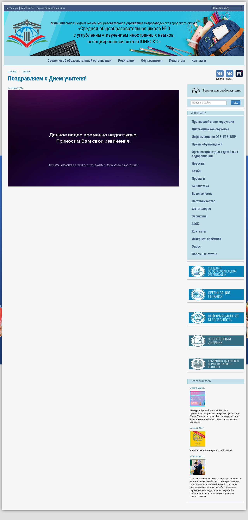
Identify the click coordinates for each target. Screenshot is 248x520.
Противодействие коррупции (213, 122)
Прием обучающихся (207, 144)
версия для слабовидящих (51, 8)
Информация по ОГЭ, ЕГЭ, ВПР (214, 137)
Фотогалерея (201, 209)
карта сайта (27, 8)
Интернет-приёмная (206, 239)
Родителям (126, 60)
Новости (26, 71)
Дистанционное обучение (210, 129)
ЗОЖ (195, 224)
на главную (12, 8)
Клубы (196, 171)
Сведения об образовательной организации (79, 60)
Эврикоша (199, 216)
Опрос (196, 246)
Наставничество (203, 201)
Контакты (199, 60)
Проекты (198, 178)
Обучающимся (151, 60)
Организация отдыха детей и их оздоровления (215, 154)
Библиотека (200, 186)
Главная (12, 71)
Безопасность (202, 194)
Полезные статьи (204, 254)
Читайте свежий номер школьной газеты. (211, 450)
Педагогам (177, 60)
